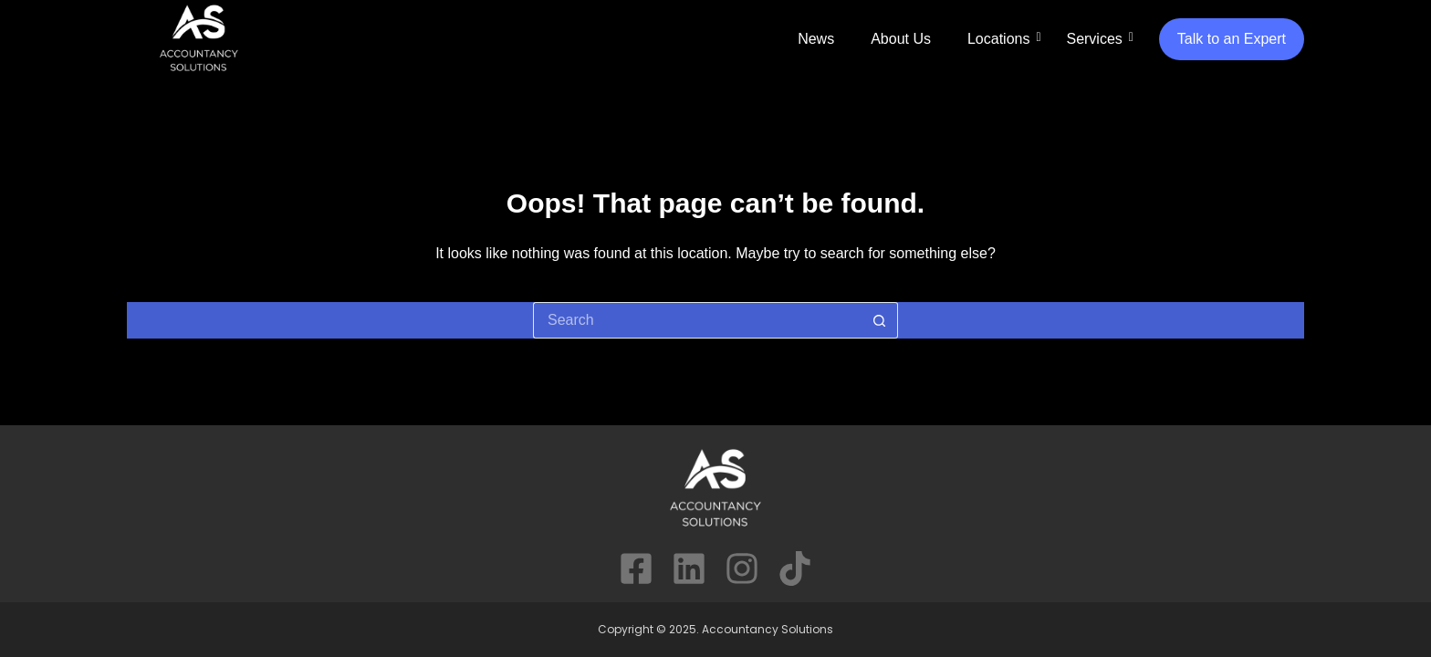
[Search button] (880, 320)
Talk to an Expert (1231, 39)
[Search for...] (697, 320)
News (816, 39)
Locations (998, 39)
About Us (901, 39)
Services (1094, 39)
